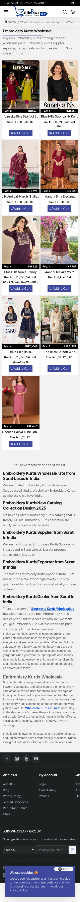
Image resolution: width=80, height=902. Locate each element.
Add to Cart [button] (22, 133)
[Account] (10, 3)
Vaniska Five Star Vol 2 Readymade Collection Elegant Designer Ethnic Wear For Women (20, 116)
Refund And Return (15, 808)
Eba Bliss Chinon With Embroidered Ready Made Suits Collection (59, 352)
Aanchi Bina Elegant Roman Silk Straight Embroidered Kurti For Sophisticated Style (59, 196)
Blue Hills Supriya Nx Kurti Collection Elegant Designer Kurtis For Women (59, 116)
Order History (48, 790)
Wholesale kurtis (30, 22)
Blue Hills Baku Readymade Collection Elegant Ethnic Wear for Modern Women (20, 352)
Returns (44, 796)
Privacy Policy (18, 890)
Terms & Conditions (15, 802)
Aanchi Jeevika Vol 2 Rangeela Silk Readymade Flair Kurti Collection (59, 272)
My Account (48, 775)
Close (65, 869)
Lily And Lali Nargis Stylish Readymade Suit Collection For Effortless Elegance (20, 196)
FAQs (6, 814)
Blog (6, 790)
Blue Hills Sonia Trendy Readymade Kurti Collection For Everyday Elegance (20, 272)
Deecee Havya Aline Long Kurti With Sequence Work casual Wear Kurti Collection (20, 432)
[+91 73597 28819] (33, 3)
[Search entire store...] (65, 11)
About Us (9, 784)
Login (42, 784)
